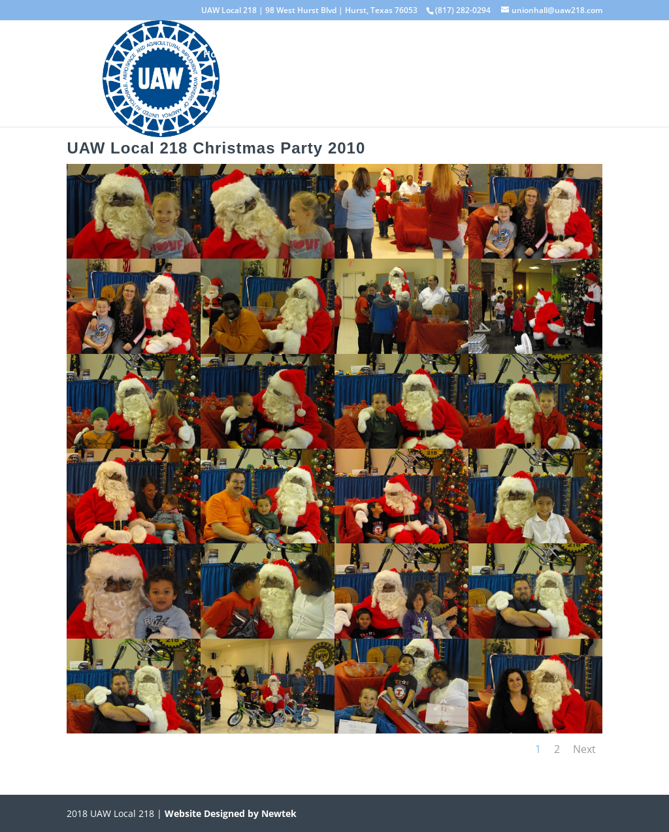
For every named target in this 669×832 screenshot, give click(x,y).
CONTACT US (381, 93)
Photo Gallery (506, 54)
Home (217, 54)
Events (314, 93)
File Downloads (241, 93)
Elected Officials (290, 54)
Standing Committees (401, 54)
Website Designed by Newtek (229, 813)
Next (584, 749)
